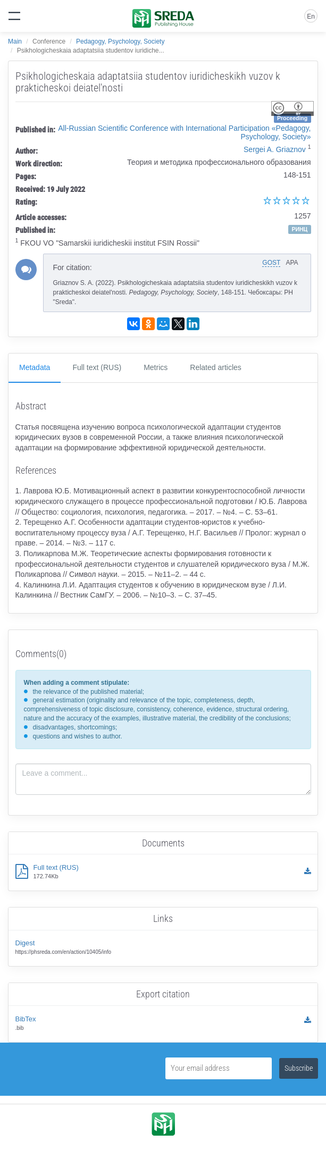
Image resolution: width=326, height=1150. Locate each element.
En (311, 16)
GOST (271, 262)
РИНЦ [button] (299, 229)
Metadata (34, 367)
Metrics (156, 367)
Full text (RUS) (96, 367)
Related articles (215, 367)
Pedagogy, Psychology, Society (120, 41)
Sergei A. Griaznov (275, 149)
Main (15, 41)
